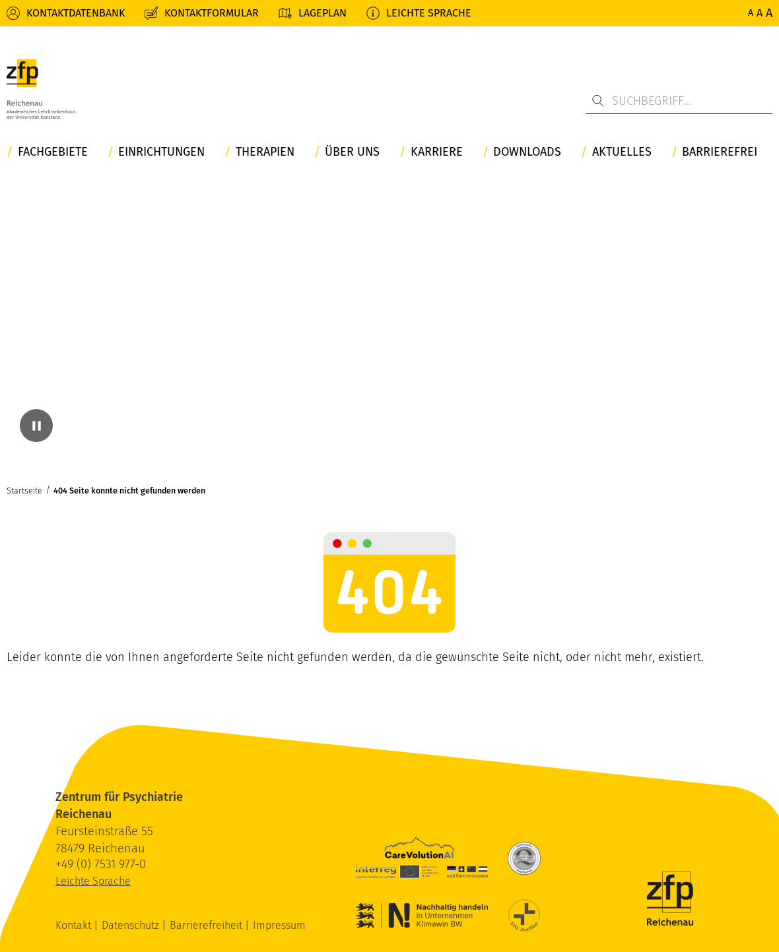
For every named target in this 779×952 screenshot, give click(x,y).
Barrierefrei (719, 152)
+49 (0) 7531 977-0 (100, 864)
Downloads (527, 152)
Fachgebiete (53, 152)
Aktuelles (622, 152)
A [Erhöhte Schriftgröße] (759, 13)
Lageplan (322, 13)
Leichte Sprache (428, 13)
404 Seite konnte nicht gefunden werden (129, 490)
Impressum (279, 925)
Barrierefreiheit (207, 925)
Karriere (437, 152)
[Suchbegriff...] (679, 101)
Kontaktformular (211, 13)
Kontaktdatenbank (75, 13)
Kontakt (74, 925)
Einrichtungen (161, 152)
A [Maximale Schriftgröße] (769, 13)
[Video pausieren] (36, 425)
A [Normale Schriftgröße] (750, 12)
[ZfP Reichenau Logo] (41, 89)
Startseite (24, 490)
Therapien (265, 152)
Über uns (352, 152)
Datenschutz (132, 925)
